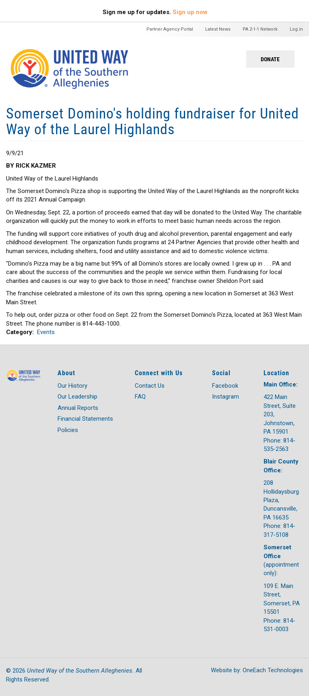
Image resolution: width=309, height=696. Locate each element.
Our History (72, 385)
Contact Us (150, 385)
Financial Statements (85, 418)
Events (46, 332)
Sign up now (190, 12)
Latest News (218, 29)
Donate (270, 59)
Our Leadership (77, 396)
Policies (68, 430)
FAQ (140, 396)
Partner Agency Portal (169, 29)
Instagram (225, 396)
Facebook (225, 385)
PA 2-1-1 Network (260, 29)
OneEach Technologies (273, 670)
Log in (296, 29)
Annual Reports (78, 407)
